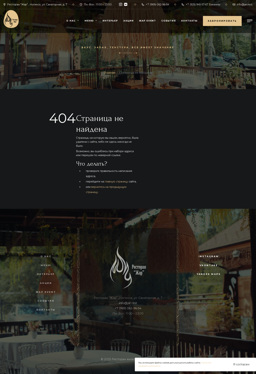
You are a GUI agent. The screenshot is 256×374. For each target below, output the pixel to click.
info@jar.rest (242, 4)
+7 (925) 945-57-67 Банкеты (201, 4)
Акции (128, 20)
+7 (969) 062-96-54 (155, 4)
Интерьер (110, 20)
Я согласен (241, 364)
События (168, 20)
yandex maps (209, 274)
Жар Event (147, 20)
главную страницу (116, 181)
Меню (89, 20)
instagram (209, 256)
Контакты (189, 20)
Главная (109, 72)
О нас (71, 20)
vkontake (209, 265)
